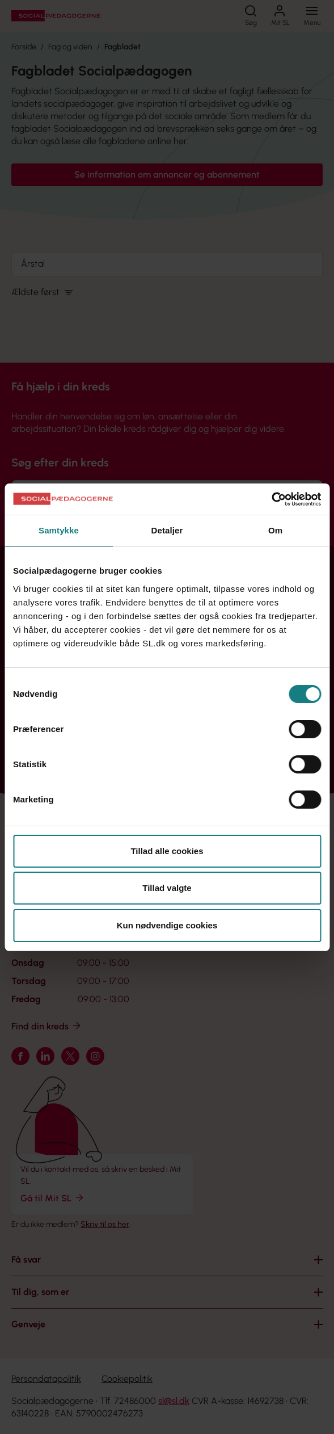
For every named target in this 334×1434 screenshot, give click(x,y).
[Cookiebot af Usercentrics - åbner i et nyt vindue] (271, 499)
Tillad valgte (166, 888)
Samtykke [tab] (59, 530)
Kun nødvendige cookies (167, 925)
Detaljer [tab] (167, 530)
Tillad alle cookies (166, 851)
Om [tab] (275, 530)
